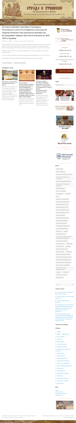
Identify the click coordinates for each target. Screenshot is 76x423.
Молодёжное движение (63, 360)
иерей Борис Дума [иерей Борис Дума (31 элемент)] (60, 215)
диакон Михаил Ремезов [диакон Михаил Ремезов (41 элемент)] (62, 204)
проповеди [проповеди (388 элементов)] (69, 251)
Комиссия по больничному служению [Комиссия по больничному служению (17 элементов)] (62, 184)
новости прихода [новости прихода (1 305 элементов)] (60, 243)
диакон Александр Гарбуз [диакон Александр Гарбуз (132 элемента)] (62, 199)
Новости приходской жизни (64, 365)
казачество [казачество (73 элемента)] (58, 231)
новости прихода (7, 62)
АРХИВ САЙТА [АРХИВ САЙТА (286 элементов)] (59, 169)
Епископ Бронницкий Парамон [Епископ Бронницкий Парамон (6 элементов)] (63, 181)
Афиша (59, 331)
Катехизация (60, 353)
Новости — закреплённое (63, 363)
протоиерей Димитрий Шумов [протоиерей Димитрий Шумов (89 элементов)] (63, 259)
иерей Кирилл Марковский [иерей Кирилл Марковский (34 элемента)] (62, 226)
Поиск (68, 23)
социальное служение (19, 62)
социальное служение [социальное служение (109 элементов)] (61, 274)
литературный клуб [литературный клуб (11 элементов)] (61, 234)
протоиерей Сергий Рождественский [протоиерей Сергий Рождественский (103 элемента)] (61, 268)
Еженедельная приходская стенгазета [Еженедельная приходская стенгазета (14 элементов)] (62, 177)
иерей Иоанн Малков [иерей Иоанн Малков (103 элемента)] (61, 223)
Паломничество (61, 370)
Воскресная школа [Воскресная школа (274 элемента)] (60, 171)
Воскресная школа (62, 344)
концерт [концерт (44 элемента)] (65, 231)
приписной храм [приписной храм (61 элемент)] (60, 251)
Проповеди (60, 375)
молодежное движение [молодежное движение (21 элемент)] (62, 241)
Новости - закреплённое (21, 41)
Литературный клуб (62, 358)
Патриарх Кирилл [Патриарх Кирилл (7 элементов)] (60, 188)
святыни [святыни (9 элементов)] (58, 272)
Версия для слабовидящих (65, 71)
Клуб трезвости (61, 355)
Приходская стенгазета (63, 373)
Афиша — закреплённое (63, 334)
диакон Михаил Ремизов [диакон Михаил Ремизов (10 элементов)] (62, 207)
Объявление (31, 41)
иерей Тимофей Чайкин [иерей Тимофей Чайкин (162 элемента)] (62, 228)
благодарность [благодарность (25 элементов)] (59, 193)
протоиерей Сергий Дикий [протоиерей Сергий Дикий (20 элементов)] (62, 265)
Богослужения (60, 336)
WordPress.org (59, 395)
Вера (11, 41)
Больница (59, 339)
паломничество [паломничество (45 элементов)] (60, 246)
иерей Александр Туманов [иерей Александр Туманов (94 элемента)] (62, 209)
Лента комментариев (60, 393)
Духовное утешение (62, 346)
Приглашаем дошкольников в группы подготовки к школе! (9, 83)
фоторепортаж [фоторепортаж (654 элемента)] (59, 277)
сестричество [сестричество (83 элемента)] (65, 272)
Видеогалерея (60, 341)
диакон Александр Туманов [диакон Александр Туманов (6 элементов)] (62, 201)
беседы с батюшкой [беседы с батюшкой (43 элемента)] (61, 191)
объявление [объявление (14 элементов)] (69, 243)
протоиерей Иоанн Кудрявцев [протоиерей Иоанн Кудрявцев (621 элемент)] (63, 262)
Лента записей (59, 392)
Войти (57, 390)
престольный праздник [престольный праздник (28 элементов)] (62, 249)
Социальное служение (63, 380)
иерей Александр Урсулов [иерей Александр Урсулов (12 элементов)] (62, 212)
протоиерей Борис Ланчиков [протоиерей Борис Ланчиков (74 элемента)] (63, 254)
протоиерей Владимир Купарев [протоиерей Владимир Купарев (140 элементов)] (64, 257)
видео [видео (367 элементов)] (57, 196)
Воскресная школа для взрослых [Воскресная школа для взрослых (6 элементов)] (64, 174)
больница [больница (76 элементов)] (67, 193)
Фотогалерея (60, 383)
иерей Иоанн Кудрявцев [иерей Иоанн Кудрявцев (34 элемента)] (62, 220)
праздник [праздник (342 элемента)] (68, 246)
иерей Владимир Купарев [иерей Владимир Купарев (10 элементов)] (62, 217)
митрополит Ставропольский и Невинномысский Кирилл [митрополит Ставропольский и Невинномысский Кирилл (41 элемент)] (64, 237)
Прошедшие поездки (62, 378)
